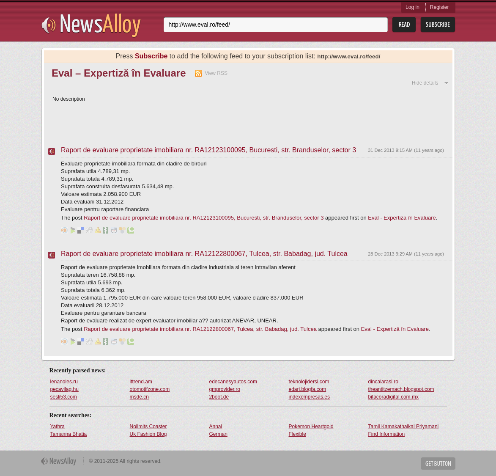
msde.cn (139, 397)
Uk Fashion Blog (148, 434)
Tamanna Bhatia (68, 434)
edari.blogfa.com (307, 389)
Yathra (57, 426)
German (218, 434)
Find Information (386, 434)
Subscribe (151, 56)
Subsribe (437, 25)
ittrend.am (141, 382)
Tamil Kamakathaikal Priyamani (403, 426)
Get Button (438, 463)
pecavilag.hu (64, 389)
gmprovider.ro (224, 389)
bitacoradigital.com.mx (393, 397)
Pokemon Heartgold (311, 426)
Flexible (297, 434)
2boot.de (219, 397)
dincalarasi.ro (383, 382)
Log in (412, 7)
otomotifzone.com (150, 389)
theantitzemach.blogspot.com (401, 389)
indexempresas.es (309, 397)
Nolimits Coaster (148, 426)
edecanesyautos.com (233, 382)
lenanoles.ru (64, 382)
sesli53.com (63, 397)
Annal (215, 426)
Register (439, 7)
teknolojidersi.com (309, 382)
